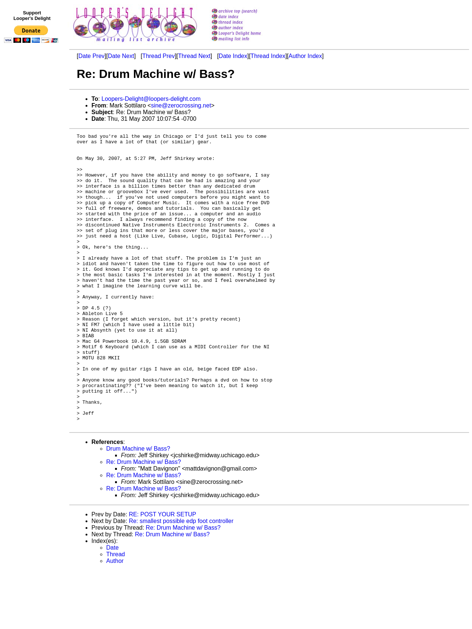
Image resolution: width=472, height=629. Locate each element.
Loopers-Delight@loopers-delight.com (151, 99)
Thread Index (267, 56)
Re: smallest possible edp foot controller (181, 580)
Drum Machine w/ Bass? (138, 507)
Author (115, 619)
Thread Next (194, 56)
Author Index (305, 56)
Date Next (121, 56)
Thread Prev (158, 56)
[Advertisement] (32, 198)
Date (112, 606)
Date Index (233, 56)
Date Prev (91, 56)
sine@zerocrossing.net (181, 105)
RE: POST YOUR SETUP (162, 573)
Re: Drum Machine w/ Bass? (143, 520)
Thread (115, 613)
